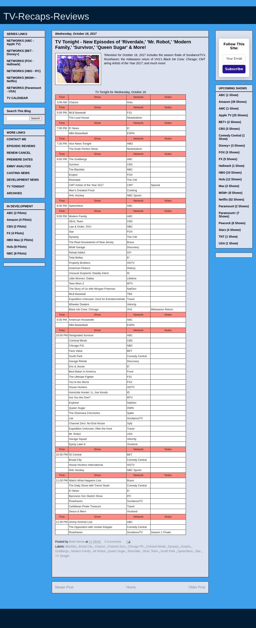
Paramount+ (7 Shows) (229, 214)
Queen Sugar (117, 551)
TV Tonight (62, 556)
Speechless (185, 551)
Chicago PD (136, 546)
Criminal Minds (156, 546)
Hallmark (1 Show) (231, 165)
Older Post (197, 587)
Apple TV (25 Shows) (233, 115)
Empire (186, 546)
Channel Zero (117, 546)
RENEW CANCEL (19, 152)
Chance (100, 546)
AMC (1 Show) (229, 108)
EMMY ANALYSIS (19, 166)
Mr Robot (99, 551)
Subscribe (234, 69)
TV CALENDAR (17, 98)
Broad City (86, 546)
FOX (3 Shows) (229, 152)
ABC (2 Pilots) (16, 213)
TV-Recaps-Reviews (46, 16)
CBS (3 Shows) (229, 128)
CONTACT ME (16, 139)
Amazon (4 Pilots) (19, 219)
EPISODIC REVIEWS (21, 146)
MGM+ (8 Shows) (230, 192)
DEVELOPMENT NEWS (23, 179)
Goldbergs (62, 551)
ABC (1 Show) (228, 95)
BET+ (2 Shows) (230, 122)
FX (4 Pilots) (15, 233)
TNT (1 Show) (228, 236)
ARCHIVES (14, 193)
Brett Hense (77, 541)
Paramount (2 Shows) (234, 206)
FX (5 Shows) (228, 159)
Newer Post (64, 587)
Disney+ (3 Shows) (232, 145)
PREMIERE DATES (20, 159)
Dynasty (173, 546)
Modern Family (81, 551)
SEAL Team (151, 551)
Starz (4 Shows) (230, 230)
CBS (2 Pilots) (16, 226)
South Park (168, 551)
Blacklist (71, 546)
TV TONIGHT (16, 186)
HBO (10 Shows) (230, 172)
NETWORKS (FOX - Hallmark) (20, 62)
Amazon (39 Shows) (233, 101)
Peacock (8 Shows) (232, 223)
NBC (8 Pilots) (16, 253)
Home (131, 587)
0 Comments (113, 541)
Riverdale (134, 551)
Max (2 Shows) (229, 186)
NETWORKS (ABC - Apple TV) (20, 42)
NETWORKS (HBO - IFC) (24, 71)
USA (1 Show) (228, 243)
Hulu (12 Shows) (230, 179)
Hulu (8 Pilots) (17, 246)
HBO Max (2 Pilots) (20, 240)
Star (198, 551)
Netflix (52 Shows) (231, 199)
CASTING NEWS (18, 173)
